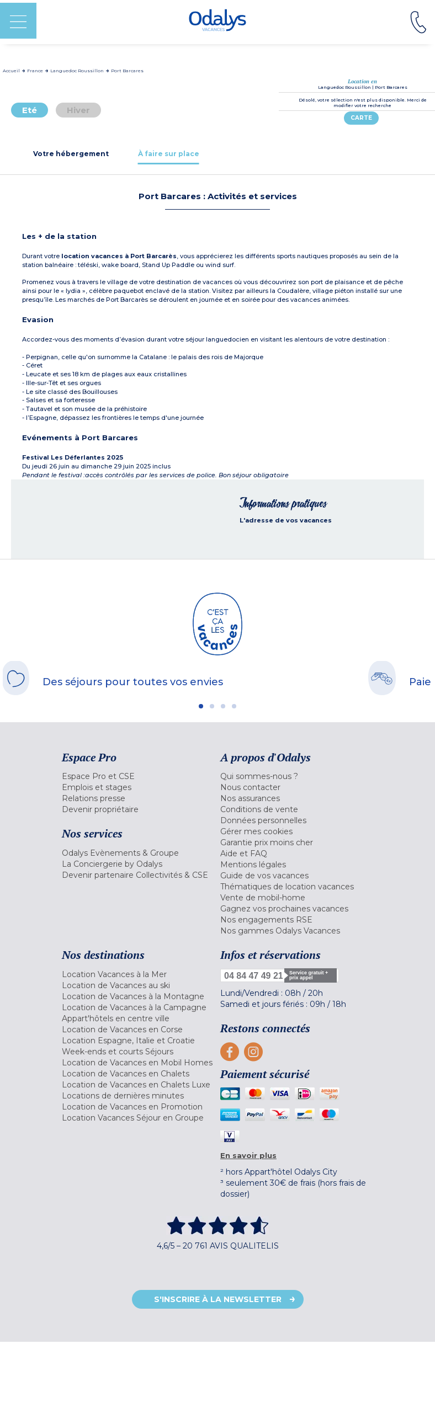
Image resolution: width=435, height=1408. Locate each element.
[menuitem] (138, 776)
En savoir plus (248, 1155)
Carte (361, 117)
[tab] (71, 153)
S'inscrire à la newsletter (218, 1299)
